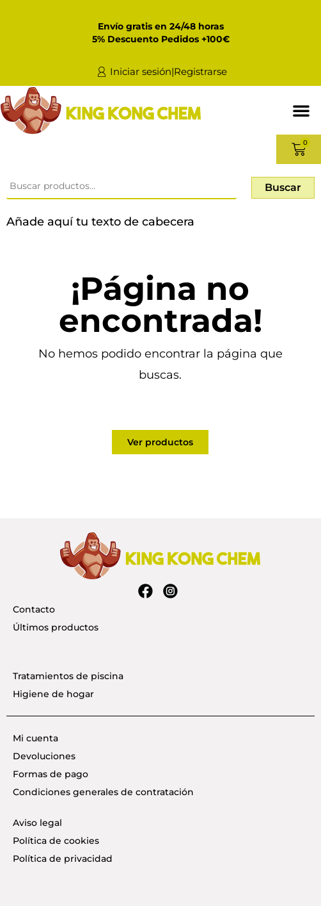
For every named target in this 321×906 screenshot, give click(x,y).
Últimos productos (55, 627)
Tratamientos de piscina (68, 676)
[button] (301, 110)
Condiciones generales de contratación (103, 792)
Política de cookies (56, 840)
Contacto (34, 609)
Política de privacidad (63, 858)
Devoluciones (44, 756)
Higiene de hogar (53, 694)
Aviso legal (37, 822)
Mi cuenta (35, 738)
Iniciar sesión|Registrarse (168, 71)
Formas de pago (50, 774)
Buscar (283, 187)
